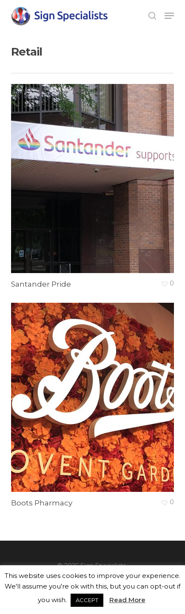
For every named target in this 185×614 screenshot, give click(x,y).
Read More (127, 600)
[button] (169, 15)
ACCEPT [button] (87, 600)
